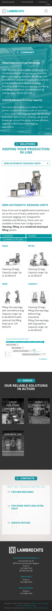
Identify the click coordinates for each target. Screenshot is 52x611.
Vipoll (36, 608)
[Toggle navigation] (46, 11)
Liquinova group (8, 2)
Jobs (47, 4)
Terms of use (36, 603)
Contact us (42, 2)
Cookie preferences (29, 605)
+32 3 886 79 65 (26, 568)
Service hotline (26, 2)
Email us (26, 566)
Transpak (28, 608)
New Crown (43, 608)
